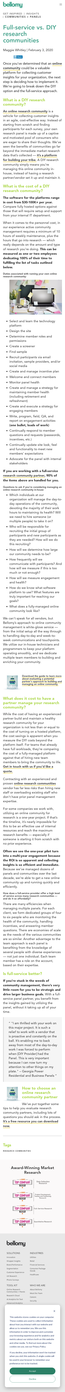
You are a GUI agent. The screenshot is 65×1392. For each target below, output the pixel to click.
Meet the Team (36, 1293)
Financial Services (37, 1265)
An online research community (25, 111)
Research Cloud (13, 1295)
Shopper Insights (13, 1261)
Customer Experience (15, 1272)
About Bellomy (36, 1289)
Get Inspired (12, 13)
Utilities (33, 1257)
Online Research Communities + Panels (16, 1290)
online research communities (35, 783)
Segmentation (12, 1268)
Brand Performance (14, 1265)
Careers (33, 1297)
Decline (32, 1379)
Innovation (11, 1257)
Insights (32, 13)
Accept (32, 1371)
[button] (60, 4)
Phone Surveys (13, 1280)
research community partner (23, 475)
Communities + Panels (23, 17)
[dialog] (32, 1346)
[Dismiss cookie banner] (54, 1311)
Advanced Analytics (15, 1303)
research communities (17, 1151)
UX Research (12, 1276)
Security (33, 1301)
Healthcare (34, 1274)
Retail (32, 1261)
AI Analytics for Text (15, 1299)
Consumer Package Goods (38, 1269)
